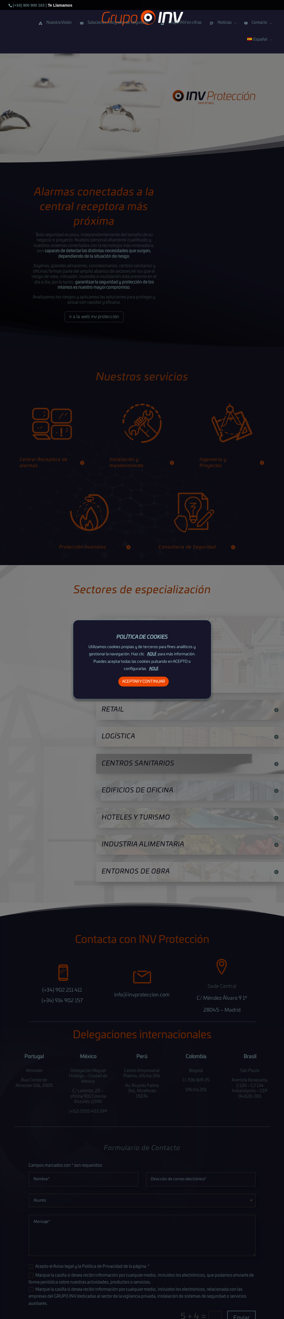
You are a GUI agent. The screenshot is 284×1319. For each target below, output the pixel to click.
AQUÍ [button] (153, 669)
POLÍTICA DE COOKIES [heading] (142, 637)
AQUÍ (151, 654)
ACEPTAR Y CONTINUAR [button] (143, 681)
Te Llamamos (60, 5)
